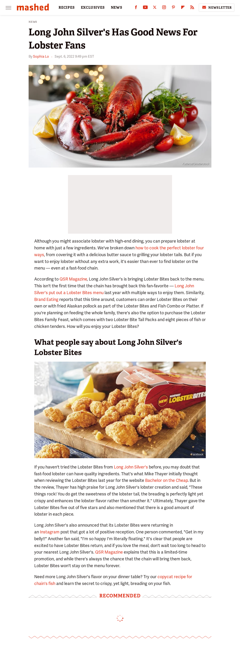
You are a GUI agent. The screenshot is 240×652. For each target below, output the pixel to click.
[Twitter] (155, 8)
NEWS (116, 7)
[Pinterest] (173, 8)
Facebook (197, 454)
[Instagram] (164, 8)
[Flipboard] (183, 8)
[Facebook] (136, 8)
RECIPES (67, 7)
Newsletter (216, 7)
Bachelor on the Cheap (166, 480)
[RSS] (192, 8)
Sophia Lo (41, 56)
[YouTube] (145, 8)
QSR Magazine (73, 279)
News (33, 22)
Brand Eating (46, 299)
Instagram (49, 532)
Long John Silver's (131, 467)
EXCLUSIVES (93, 7)
